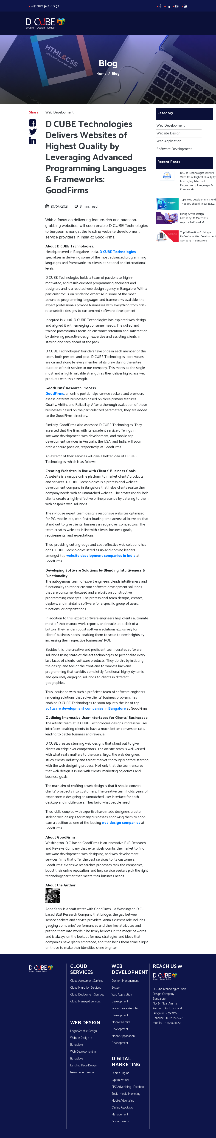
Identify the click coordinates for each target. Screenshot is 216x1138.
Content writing (121, 1121)
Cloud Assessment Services (86, 981)
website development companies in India (100, 556)
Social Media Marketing (126, 1094)
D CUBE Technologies (118, 252)
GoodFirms (54, 394)
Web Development (170, 125)
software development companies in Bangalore (85, 708)
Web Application (168, 141)
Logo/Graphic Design (83, 1031)
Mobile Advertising (123, 1100)
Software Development (174, 149)
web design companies (120, 823)
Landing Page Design (83, 1065)
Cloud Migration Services (85, 987)
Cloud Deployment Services (87, 994)
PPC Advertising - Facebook (128, 1087)
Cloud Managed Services (85, 1001)
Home (101, 74)
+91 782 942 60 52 (45, 6)
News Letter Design (82, 1072)
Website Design (168, 133)
